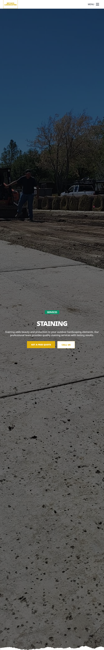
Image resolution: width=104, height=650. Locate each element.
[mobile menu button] (97, 4)
